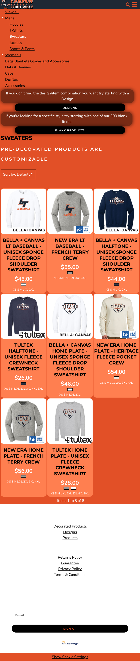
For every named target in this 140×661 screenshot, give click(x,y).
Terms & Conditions (70, 574)
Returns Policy (70, 557)
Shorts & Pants (22, 48)
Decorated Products (70, 526)
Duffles (11, 79)
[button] (128, 4)
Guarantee (70, 563)
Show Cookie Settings (70, 656)
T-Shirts (16, 30)
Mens (9, 18)
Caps (9, 73)
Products (70, 537)
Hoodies (16, 24)
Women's (13, 55)
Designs (70, 532)
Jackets (16, 42)
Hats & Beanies (18, 67)
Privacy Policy (70, 568)
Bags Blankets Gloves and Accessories (37, 61)
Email (16, 608)
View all (12, 12)
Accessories (15, 85)
